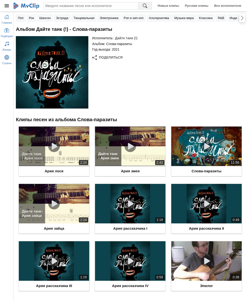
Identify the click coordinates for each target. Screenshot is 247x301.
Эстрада (62, 18)
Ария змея (130, 171)
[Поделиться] (107, 57)
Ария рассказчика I (130, 228)
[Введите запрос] (90, 5)
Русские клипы (196, 5)
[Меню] (7, 6)
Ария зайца (54, 228)
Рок (31, 18)
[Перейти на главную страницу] (7, 18)
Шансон (45, 18)
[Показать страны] (7, 59)
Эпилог (206, 286)
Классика (206, 18)
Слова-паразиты (206, 171)
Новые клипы (168, 5)
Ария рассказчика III (54, 286)
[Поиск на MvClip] (145, 5)
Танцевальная (84, 18)
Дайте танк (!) (126, 38)
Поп (21, 18)
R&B (221, 18)
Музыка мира (184, 18)
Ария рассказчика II (206, 228)
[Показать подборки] (7, 32)
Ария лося (54, 171)
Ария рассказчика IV (130, 286)
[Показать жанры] (7, 45)
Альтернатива (159, 18)
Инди (233, 18)
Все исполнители (227, 5)
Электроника (109, 18)
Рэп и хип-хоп (134, 18)
